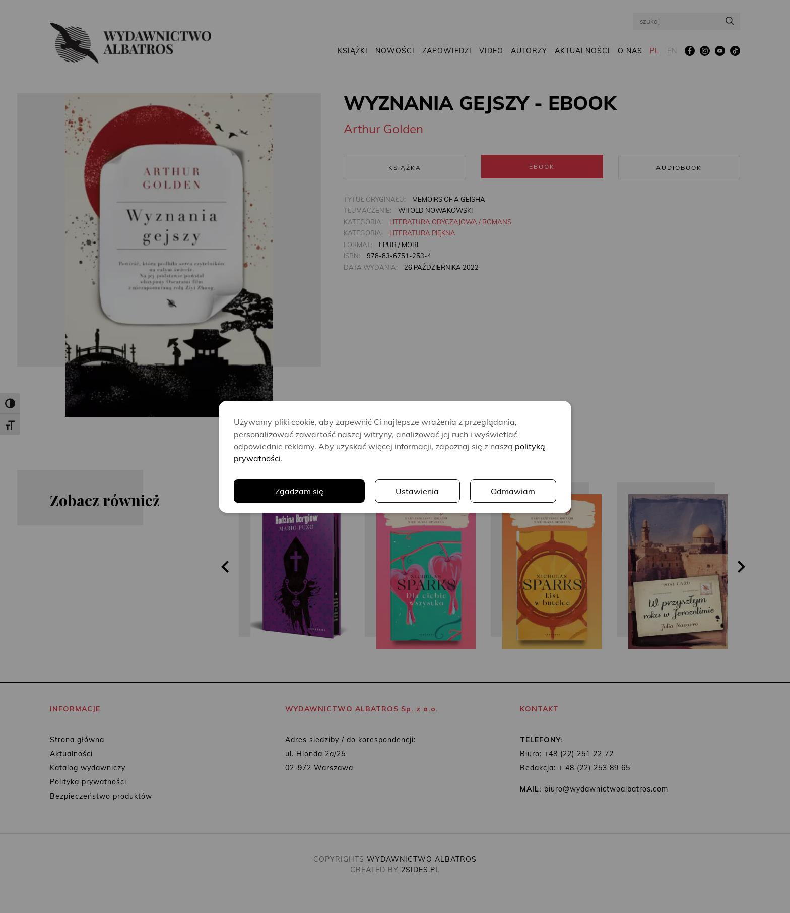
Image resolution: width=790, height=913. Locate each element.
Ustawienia (417, 491)
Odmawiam (513, 491)
